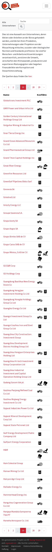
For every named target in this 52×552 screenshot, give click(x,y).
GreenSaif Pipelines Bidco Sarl (17, 181)
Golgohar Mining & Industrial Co (18, 125)
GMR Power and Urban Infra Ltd (18, 108)
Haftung (5, 549)
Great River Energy (12, 165)
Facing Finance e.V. (37, 539)
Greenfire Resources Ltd (14, 173)
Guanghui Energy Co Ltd (14, 308)
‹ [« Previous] (4, 87)
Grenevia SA (8, 189)
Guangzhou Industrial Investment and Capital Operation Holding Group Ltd (17, 373)
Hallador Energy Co (12, 486)
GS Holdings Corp (11, 273)
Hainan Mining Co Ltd (13, 471)
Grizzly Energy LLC (12, 205)
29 (39, 87)
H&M (5, 449)
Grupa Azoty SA (10, 220)
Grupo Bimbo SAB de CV (14, 236)
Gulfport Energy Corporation (17, 442)
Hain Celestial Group (13, 463)
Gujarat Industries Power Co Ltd (18, 408)
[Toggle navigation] (46, 6)
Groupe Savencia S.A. (12, 212)
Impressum (16, 546)
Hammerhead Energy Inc (15, 494)
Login (13, 549)
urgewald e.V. (10, 543)
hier (30, 76)
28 (33, 87)
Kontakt (5, 546)
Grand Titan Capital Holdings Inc (18, 157)
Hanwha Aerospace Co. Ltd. (16, 520)
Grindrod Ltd (9, 197)
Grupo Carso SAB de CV (14, 244)
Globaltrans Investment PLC (17, 100)
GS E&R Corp (9, 265)
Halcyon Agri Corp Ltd (13, 479)
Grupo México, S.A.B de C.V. (15, 252)
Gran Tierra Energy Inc (14, 133)
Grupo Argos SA (10, 228)
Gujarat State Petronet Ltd (16, 425)
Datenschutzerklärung (32, 546)
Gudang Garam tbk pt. (13, 382)
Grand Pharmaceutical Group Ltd (18, 149)
